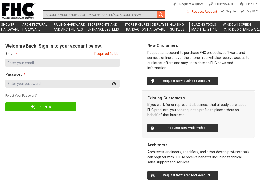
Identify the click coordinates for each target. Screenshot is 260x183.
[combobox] (104, 14)
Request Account (204, 11)
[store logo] (18, 11)
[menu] (130, 27)
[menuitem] (10, 27)
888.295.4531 (225, 4)
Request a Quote (191, 4)
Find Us (251, 4)
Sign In (231, 11)
